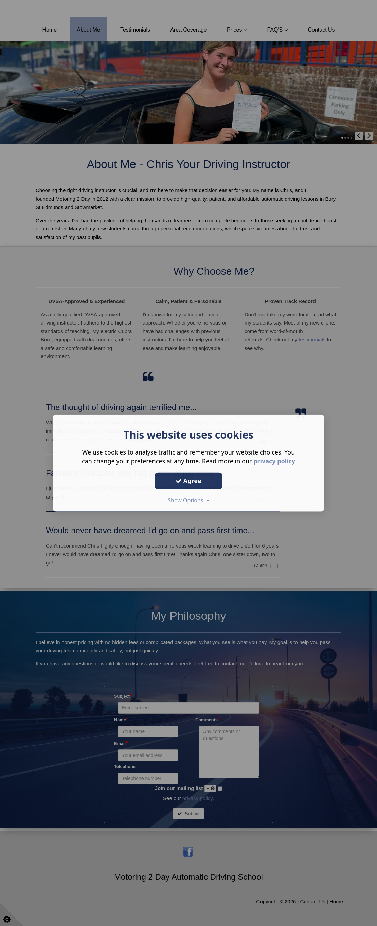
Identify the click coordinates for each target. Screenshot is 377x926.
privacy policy (274, 461)
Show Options (188, 500)
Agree (188, 481)
